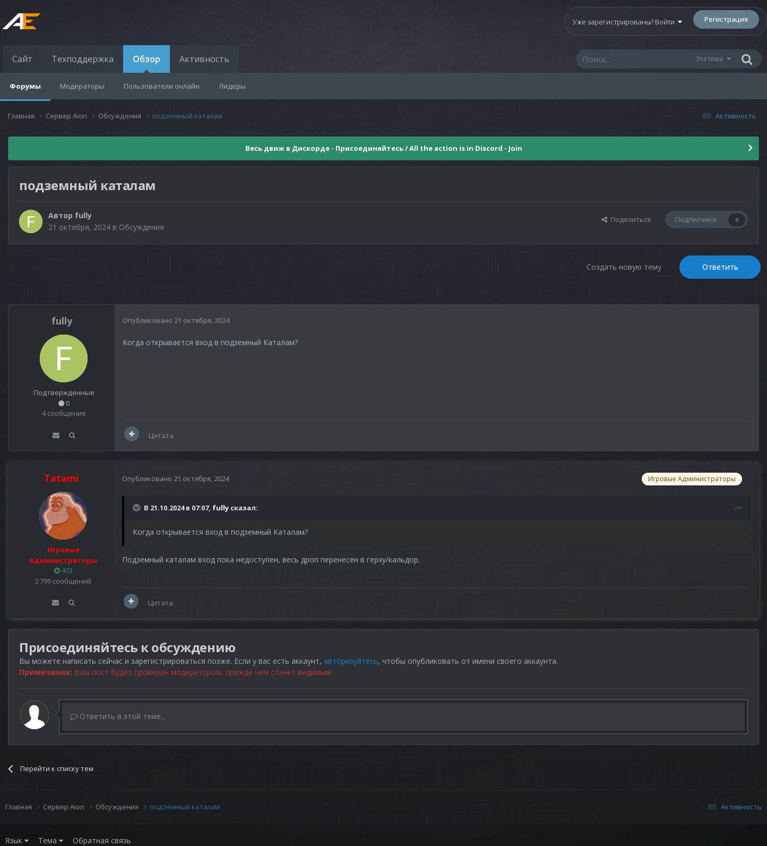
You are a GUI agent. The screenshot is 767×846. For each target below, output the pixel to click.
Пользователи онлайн (162, 86)
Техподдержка (82, 59)
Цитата (161, 435)
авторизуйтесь (351, 661)
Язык (17, 840)
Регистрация (726, 19)
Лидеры (232, 86)
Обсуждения (141, 227)
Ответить (720, 267)
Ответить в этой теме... (118, 716)
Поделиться (626, 219)
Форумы (25, 86)
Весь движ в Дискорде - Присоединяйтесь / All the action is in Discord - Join (383, 148)
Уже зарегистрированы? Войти (627, 22)
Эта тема (709, 58)
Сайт (22, 59)
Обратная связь (102, 840)
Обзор (146, 63)
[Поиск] (635, 59)
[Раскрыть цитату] (137, 507)
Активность (204, 59)
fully (83, 215)
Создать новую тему (624, 267)
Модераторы (82, 86)
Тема (50, 840)
